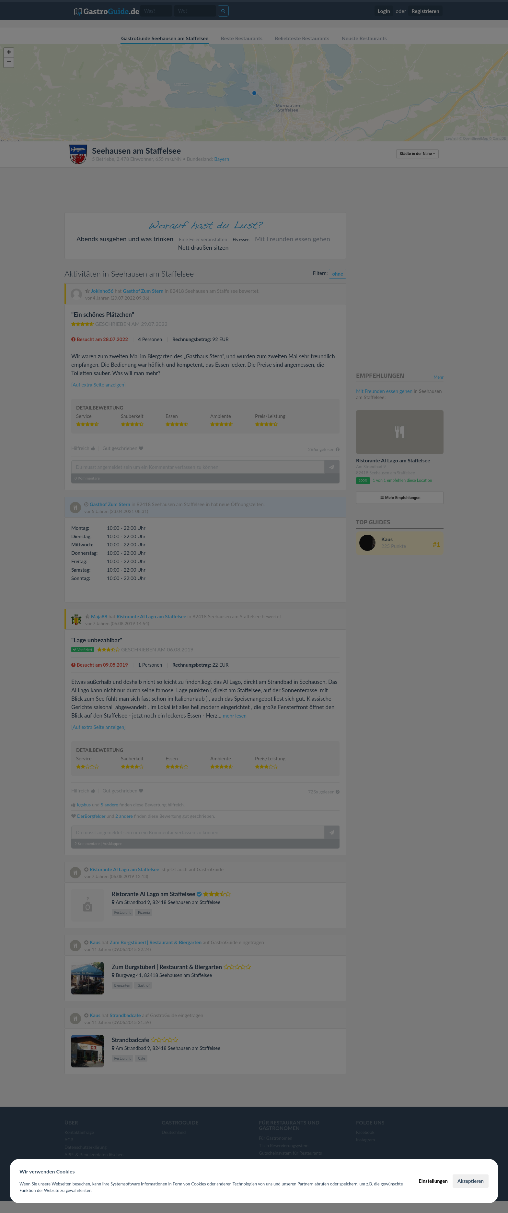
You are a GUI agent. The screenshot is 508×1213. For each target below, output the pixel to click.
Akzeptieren (470, 1181)
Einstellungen (433, 1181)
